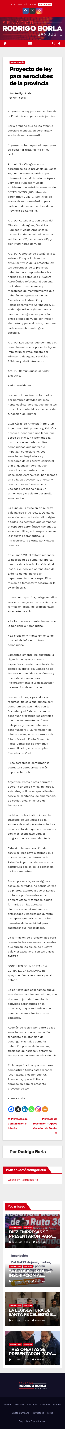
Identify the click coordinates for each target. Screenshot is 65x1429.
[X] (18, 1109)
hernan (39, 1242)
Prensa (57, 1404)
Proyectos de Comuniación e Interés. (18, 1123)
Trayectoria (38, 1413)
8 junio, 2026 (21, 1281)
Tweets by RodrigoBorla (22, 1179)
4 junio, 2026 (21, 1320)
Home (7, 1404)
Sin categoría (17, 62)
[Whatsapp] (31, 1109)
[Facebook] (11, 1109)
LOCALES (28, 1227)
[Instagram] (38, 1109)
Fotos (50, 1413)
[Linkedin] (25, 1109)
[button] (53, 43)
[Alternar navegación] (30, 43)
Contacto (45, 1404)
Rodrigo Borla (23, 93)
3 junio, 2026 (21, 1359)
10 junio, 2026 (21, 1242)
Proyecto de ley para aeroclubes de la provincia (31, 76)
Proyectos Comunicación (32, 1421)
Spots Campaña (20, 1413)
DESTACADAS (15, 1227)
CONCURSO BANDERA (26, 1404)
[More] (45, 1109)
